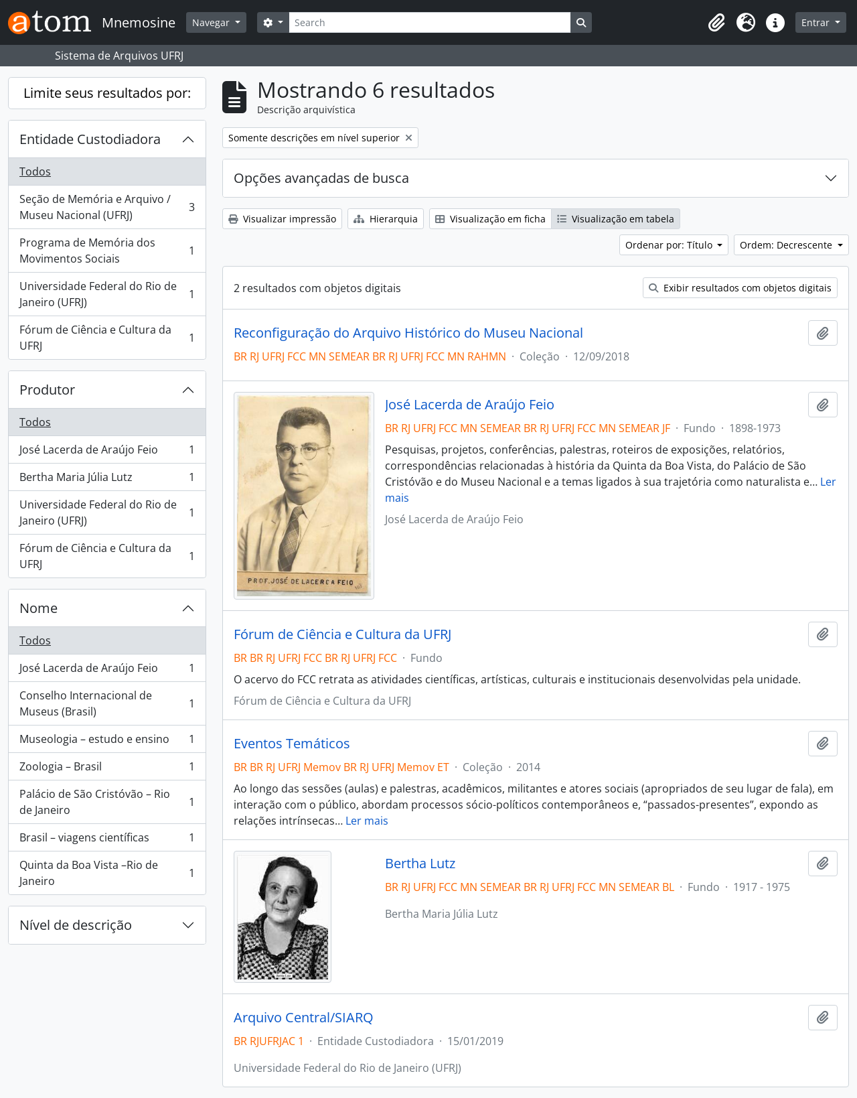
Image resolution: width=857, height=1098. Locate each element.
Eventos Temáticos (292, 744)
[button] (716, 23)
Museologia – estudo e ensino (107, 742)
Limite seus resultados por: (107, 93)
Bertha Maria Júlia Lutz (107, 480)
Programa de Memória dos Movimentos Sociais (107, 250)
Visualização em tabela (615, 218)
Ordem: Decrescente (787, 244)
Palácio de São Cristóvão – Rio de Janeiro (107, 801)
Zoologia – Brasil (107, 769)
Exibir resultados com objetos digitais (740, 287)
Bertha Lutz (420, 863)
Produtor (47, 390)
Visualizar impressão (282, 218)
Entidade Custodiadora (90, 139)
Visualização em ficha (490, 218)
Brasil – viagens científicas (107, 840)
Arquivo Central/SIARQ (304, 1018)
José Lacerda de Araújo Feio (107, 452)
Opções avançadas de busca (321, 178)
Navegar (212, 22)
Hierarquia (386, 218)
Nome (38, 608)
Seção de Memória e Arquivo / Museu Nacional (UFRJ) (107, 207)
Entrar (816, 22)
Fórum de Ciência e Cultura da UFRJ (107, 337)
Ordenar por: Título (670, 244)
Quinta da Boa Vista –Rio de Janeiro (107, 872)
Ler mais (366, 820)
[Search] (430, 22)
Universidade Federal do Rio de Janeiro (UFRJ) (107, 294)
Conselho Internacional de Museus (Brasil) (107, 703)
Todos (35, 171)
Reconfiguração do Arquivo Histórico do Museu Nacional (408, 333)
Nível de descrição (75, 925)
